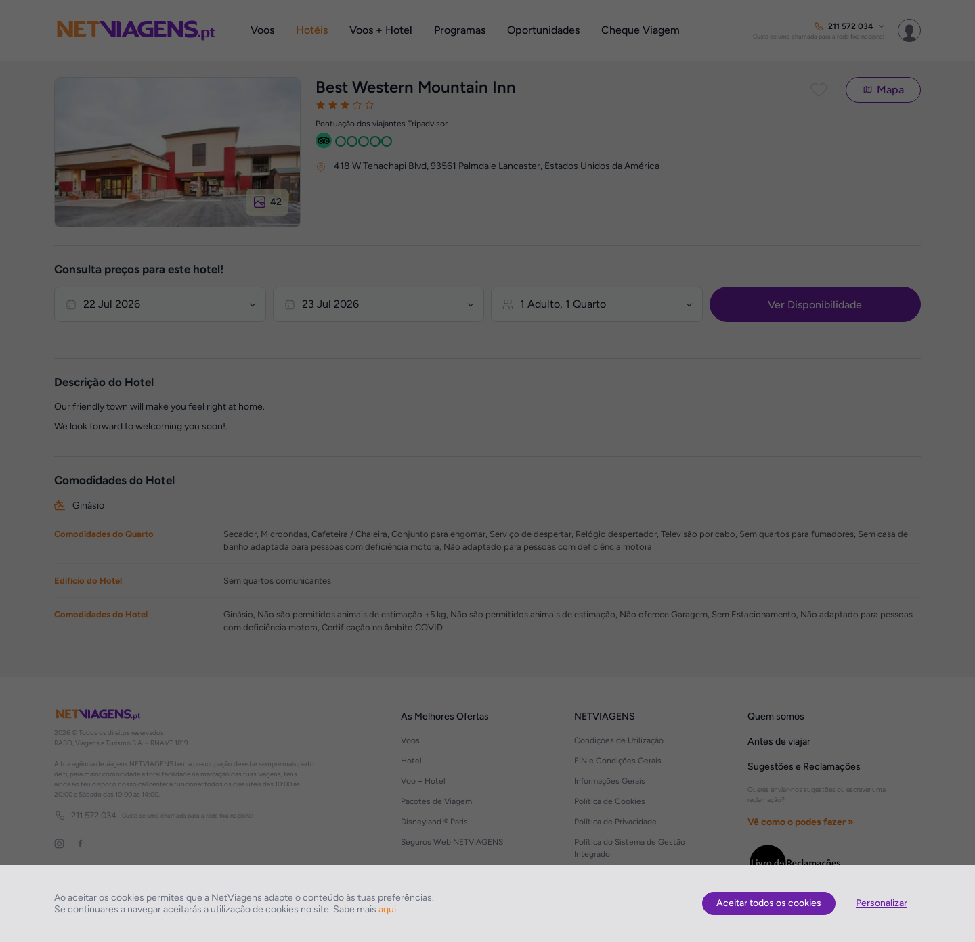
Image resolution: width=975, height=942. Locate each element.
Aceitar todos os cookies (768, 903)
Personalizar (881, 903)
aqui (387, 909)
